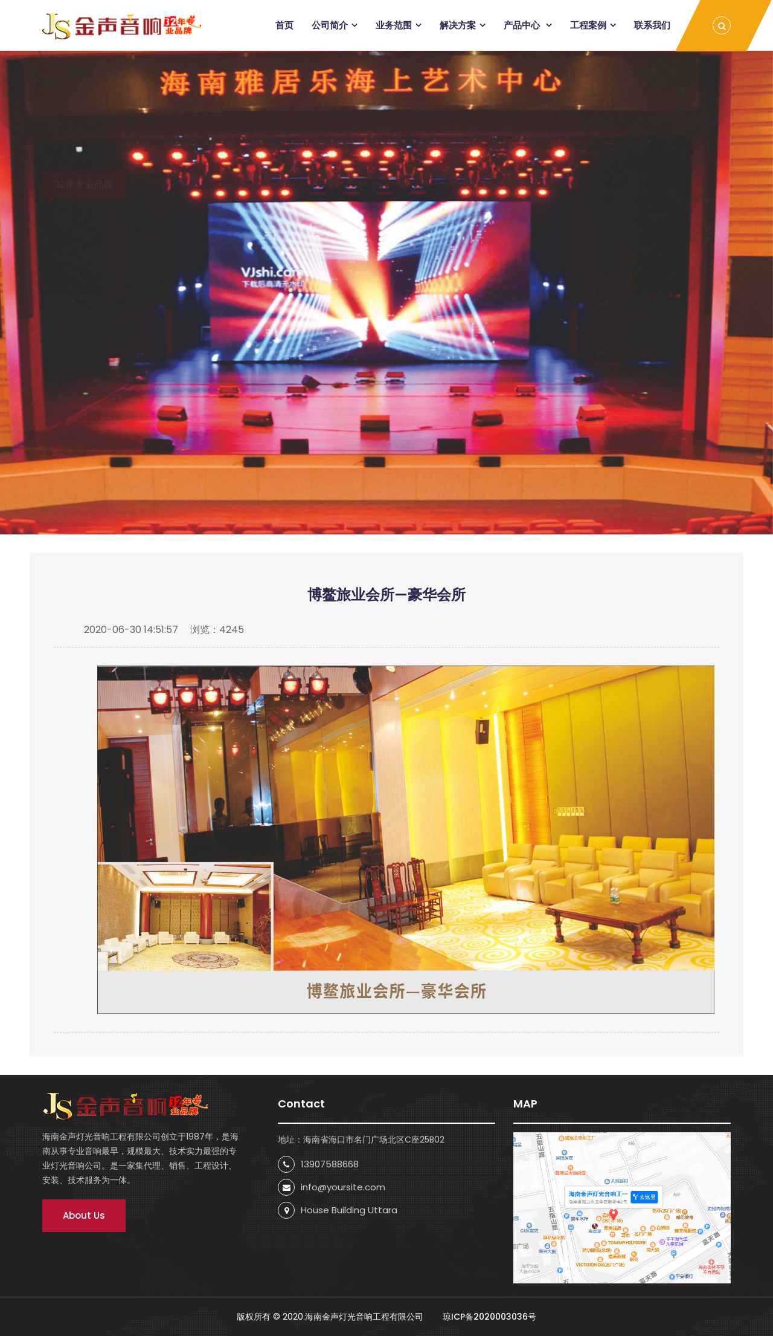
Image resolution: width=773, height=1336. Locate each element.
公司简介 (330, 25)
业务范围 (394, 25)
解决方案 (458, 25)
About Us (84, 1215)
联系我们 (652, 25)
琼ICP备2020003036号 (488, 1317)
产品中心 (523, 25)
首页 (284, 25)
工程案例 (588, 25)
